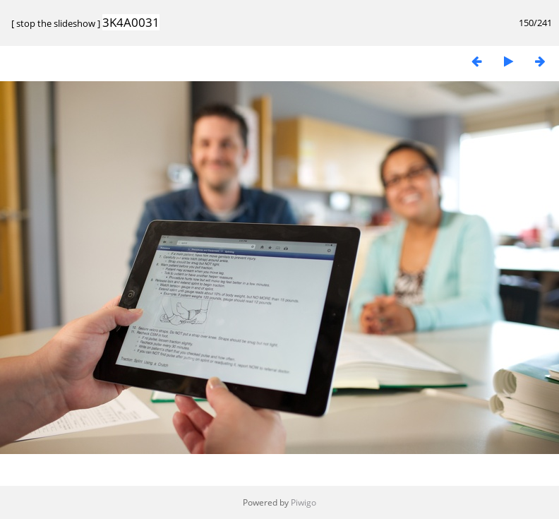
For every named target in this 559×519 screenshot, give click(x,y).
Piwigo (303, 502)
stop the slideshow (55, 23)
